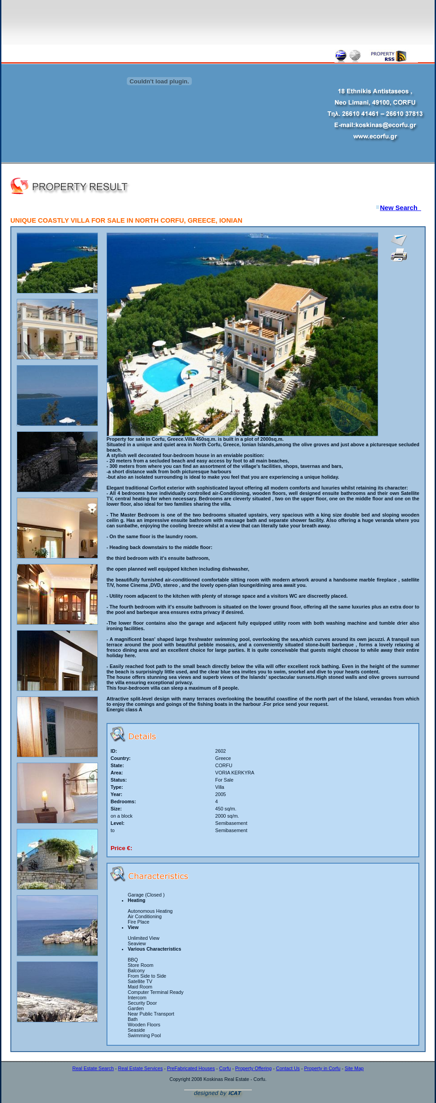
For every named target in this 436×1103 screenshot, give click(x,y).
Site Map (354, 1068)
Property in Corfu (322, 1068)
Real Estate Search (93, 1068)
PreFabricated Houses (191, 1068)
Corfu (225, 1068)
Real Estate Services (140, 1068)
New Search (400, 207)
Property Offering (253, 1068)
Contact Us (288, 1068)
